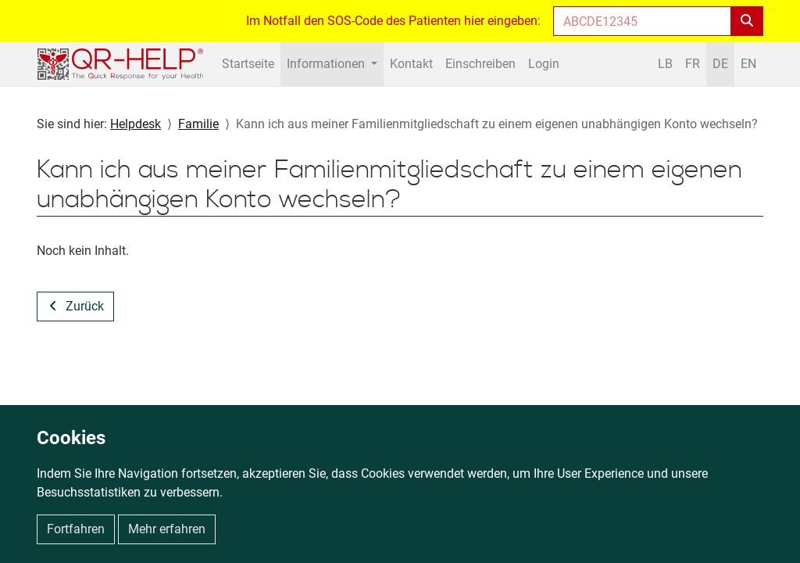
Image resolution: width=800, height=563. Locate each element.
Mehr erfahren (166, 529)
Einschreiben (480, 63)
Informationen (327, 63)
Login (543, 63)
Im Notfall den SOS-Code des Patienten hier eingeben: (393, 20)
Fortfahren (76, 529)
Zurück (85, 306)
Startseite (248, 63)
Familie (198, 124)
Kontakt (411, 63)
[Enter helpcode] (642, 21)
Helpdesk (135, 124)
